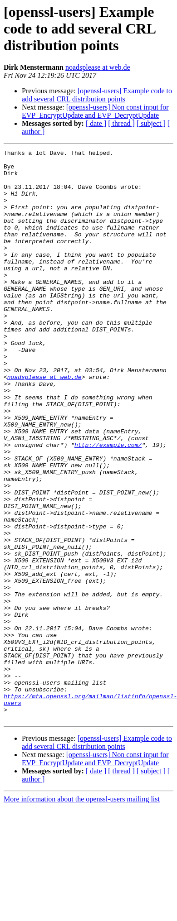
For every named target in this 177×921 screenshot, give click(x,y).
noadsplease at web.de (97, 67)
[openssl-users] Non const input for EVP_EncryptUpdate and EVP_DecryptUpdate (95, 111)
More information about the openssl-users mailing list (82, 913)
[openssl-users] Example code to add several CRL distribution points (97, 95)
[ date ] (96, 123)
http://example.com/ (108, 504)
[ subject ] (151, 123)
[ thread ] (121, 123)
